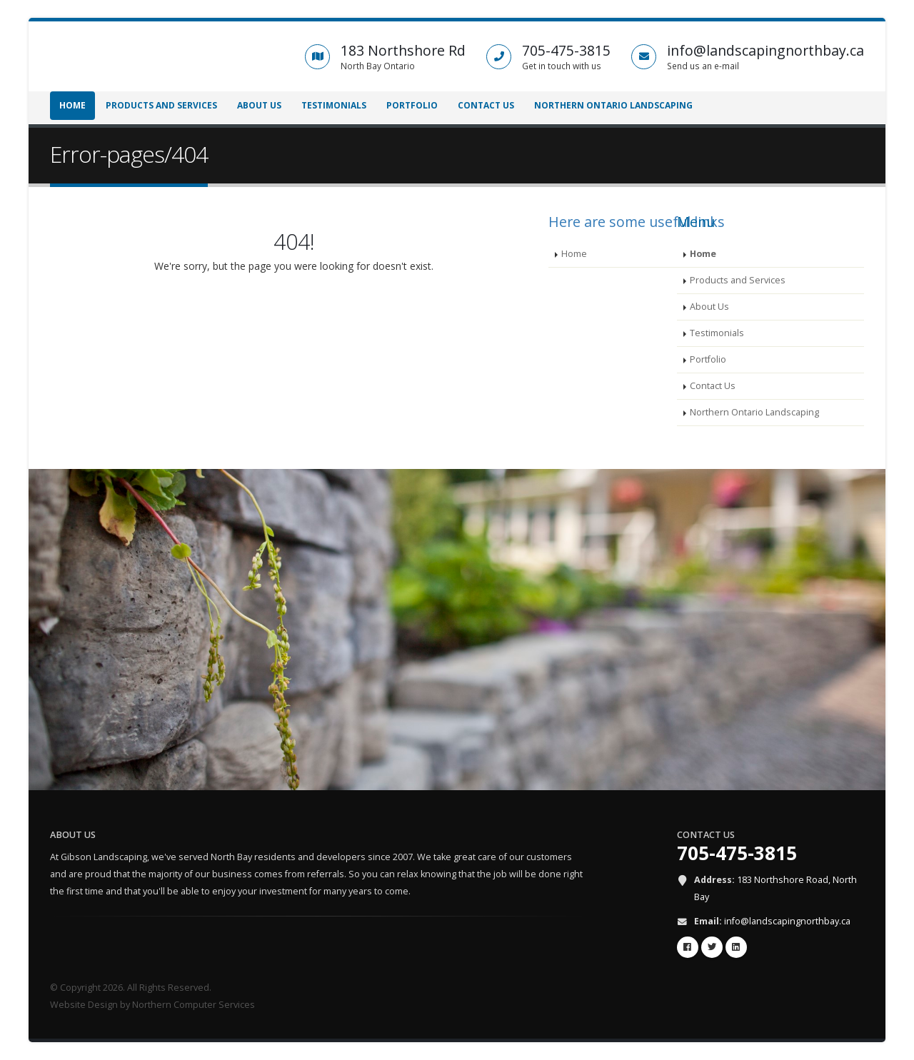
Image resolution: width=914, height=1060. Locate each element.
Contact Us (486, 105)
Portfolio (412, 105)
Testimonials (333, 105)
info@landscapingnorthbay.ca (787, 921)
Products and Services (161, 105)
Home (72, 105)
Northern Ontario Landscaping (613, 105)
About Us (259, 105)
